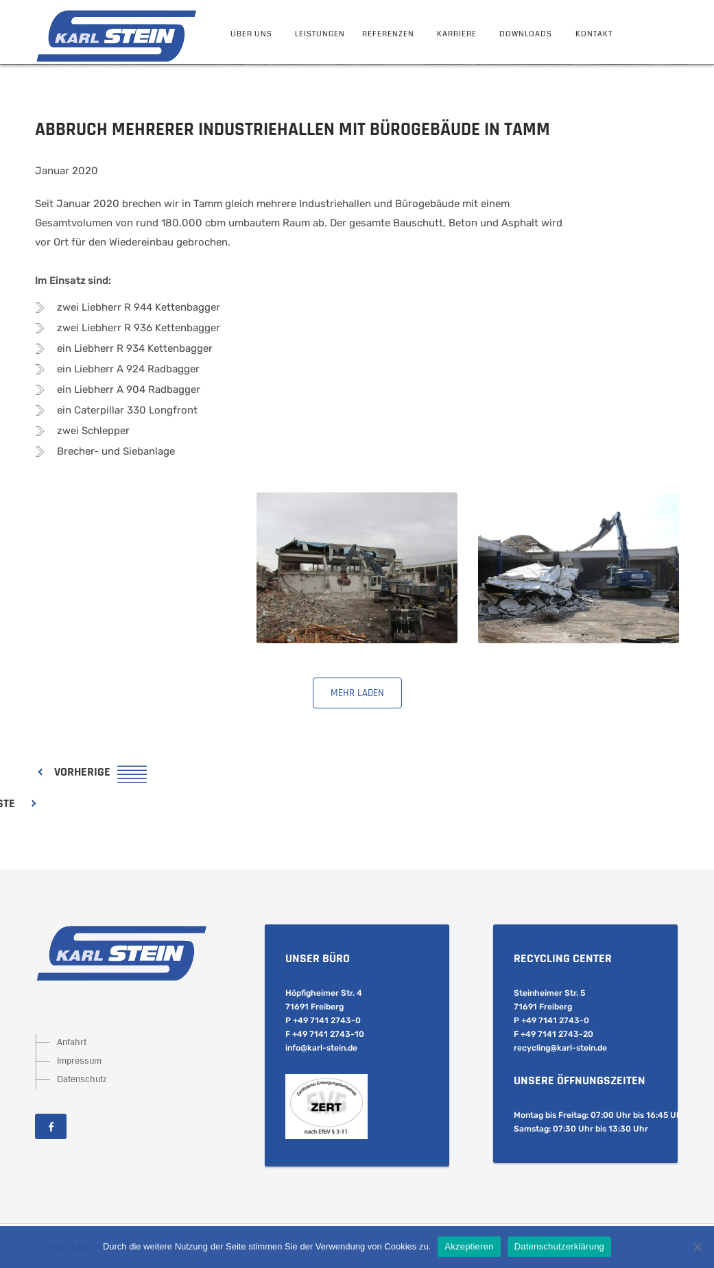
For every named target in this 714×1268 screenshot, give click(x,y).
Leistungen (320, 34)
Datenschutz (81, 1079)
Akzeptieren (468, 1246)
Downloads (525, 34)
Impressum (79, 1061)
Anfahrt (71, 1042)
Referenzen (388, 34)
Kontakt (593, 34)
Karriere (457, 34)
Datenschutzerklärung (559, 1246)
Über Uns (251, 34)
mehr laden (357, 692)
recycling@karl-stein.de (560, 1048)
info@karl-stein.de (321, 1048)
